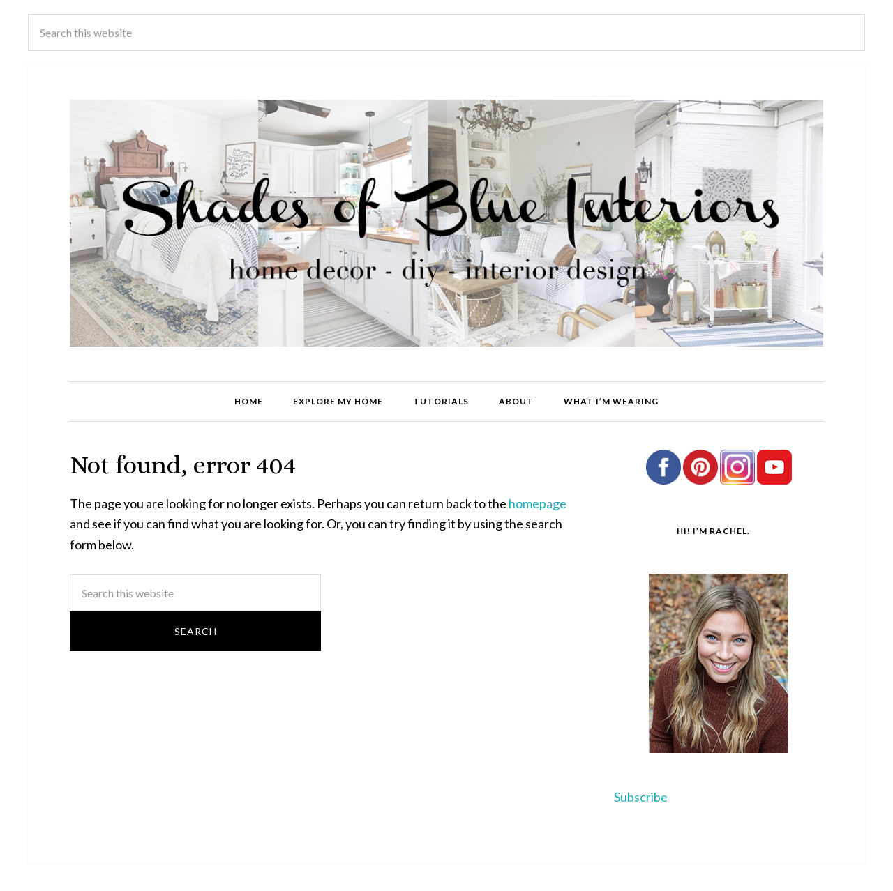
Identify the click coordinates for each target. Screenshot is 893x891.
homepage (537, 503)
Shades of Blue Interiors (446, 223)
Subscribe (641, 797)
